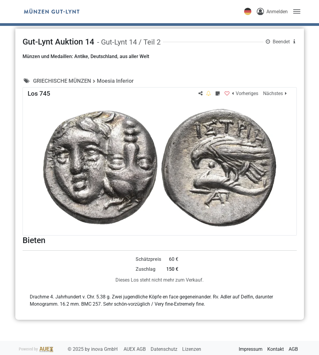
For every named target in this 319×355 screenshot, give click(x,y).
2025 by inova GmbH (69, 349)
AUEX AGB (135, 349)
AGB (293, 349)
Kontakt (275, 349)
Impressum (250, 349)
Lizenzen (191, 349)
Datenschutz (165, 349)
